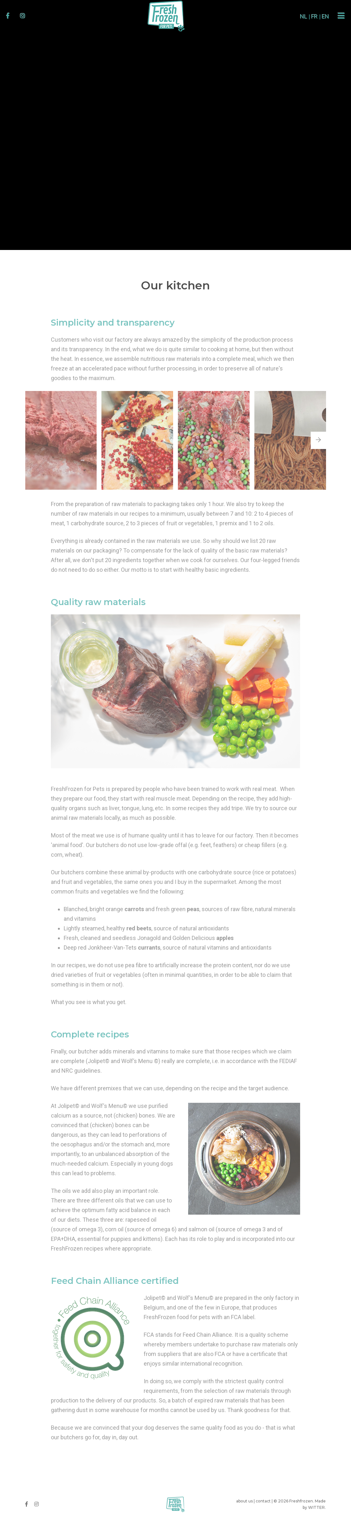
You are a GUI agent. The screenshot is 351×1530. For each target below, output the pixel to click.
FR (303, 16)
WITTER (316, 1507)
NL (292, 16)
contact (263, 1501)
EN (314, 16)
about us (244, 1501)
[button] (318, 440)
